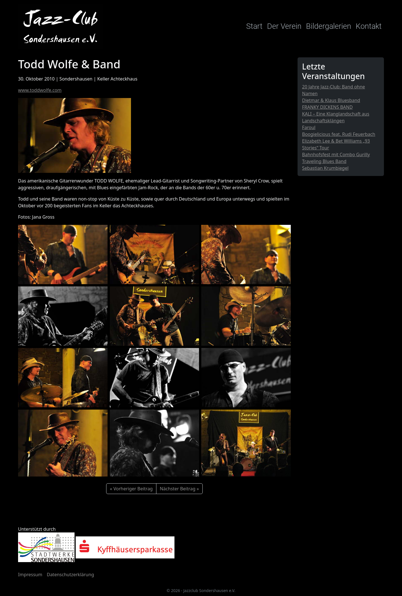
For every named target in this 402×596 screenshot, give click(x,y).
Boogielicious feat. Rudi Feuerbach (338, 134)
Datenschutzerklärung (70, 574)
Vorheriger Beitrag (133, 489)
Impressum (30, 574)
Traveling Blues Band (324, 161)
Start (254, 26)
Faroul (308, 127)
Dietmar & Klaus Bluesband (331, 100)
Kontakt (369, 26)
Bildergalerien (328, 26)
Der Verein (284, 26)
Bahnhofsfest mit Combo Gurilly (336, 154)
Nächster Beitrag (177, 489)
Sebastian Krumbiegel (325, 168)
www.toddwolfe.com (40, 90)
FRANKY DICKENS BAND (327, 107)
